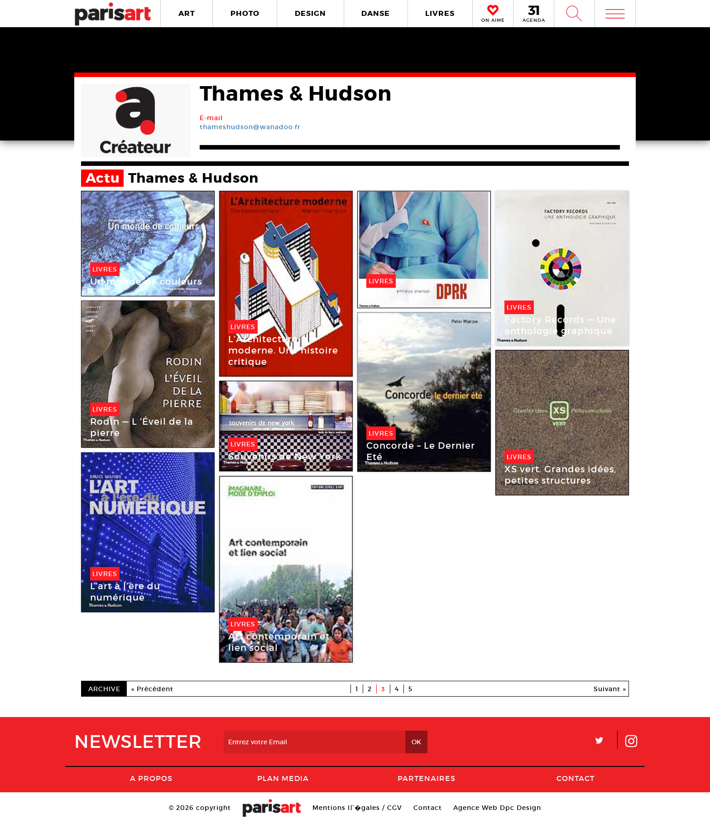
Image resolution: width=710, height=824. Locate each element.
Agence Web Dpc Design (497, 808)
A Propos (151, 778)
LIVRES (440, 13)
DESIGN (310, 13)
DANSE (375, 13)
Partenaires (427, 778)
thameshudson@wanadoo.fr (250, 127)
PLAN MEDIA (283, 778)
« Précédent (152, 689)
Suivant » (610, 689)
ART (186, 13)
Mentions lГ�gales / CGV (357, 808)
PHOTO (244, 13)
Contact (575, 778)
